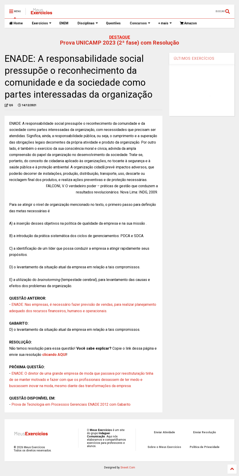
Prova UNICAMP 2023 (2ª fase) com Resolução (119, 43)
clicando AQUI (54, 354)
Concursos (140, 23)
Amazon (188, 23)
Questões (113, 23)
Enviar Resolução (204, 432)
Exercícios (41, 23)
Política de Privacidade (205, 447)
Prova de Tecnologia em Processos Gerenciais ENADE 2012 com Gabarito (71, 404)
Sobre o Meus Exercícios (164, 447)
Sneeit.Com (127, 467)
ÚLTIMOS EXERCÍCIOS (194, 58)
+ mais (165, 23)
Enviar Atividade (164, 432)
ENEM (63, 23)
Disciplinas (88, 23)
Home (16, 23)
